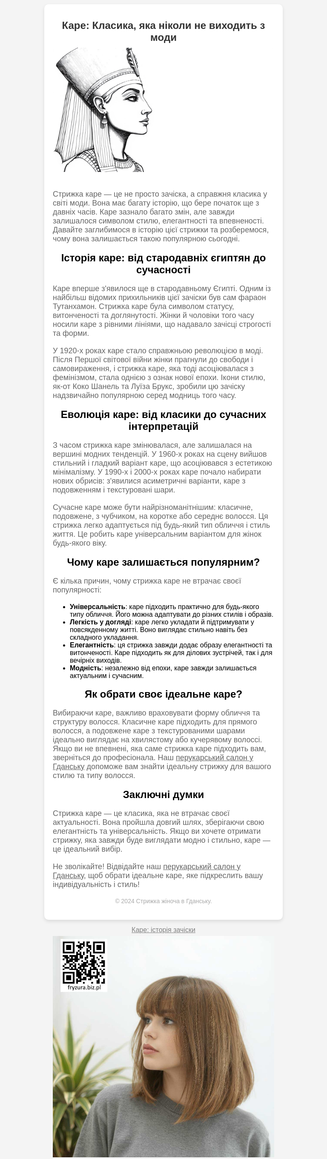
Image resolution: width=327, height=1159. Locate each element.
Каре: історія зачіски (163, 929)
